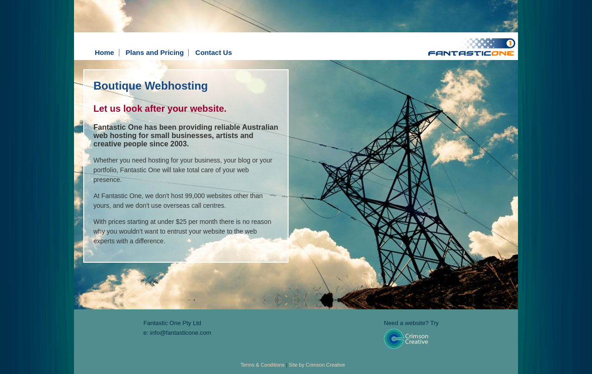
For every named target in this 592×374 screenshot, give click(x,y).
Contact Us (213, 52)
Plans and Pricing (155, 52)
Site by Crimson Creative (317, 365)
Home (104, 52)
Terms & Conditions (262, 365)
